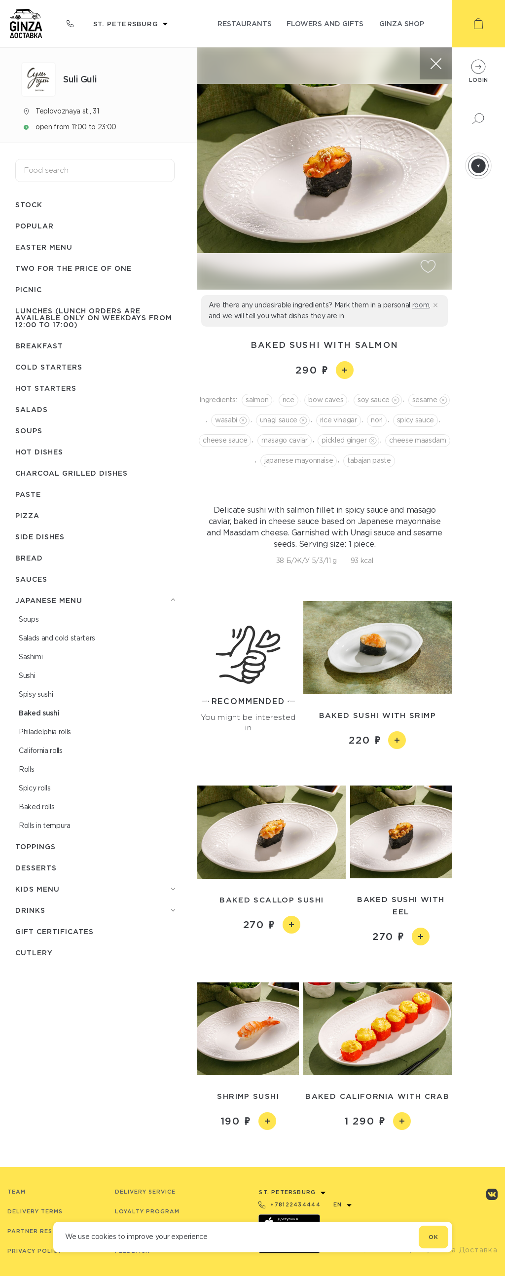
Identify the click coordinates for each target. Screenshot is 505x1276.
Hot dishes (39, 451)
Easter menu (43, 247)
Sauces (31, 579)
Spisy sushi (36, 694)
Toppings (35, 846)
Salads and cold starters (57, 638)
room (421, 305)
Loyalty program (147, 1211)
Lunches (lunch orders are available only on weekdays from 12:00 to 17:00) (93, 317)
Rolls (26, 769)
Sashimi (31, 657)
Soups (28, 430)
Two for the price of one (73, 268)
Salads (31, 409)
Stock (28, 204)
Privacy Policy (34, 1251)
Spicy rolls (34, 788)
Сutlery (34, 952)
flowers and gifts (325, 23)
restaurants (244, 23)
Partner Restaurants (47, 1231)
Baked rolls (36, 807)
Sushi (27, 675)
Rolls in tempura (45, 825)
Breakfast (39, 345)
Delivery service (145, 1192)
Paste (28, 494)
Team (16, 1192)
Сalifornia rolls (41, 750)
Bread (29, 558)
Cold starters (48, 367)
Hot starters (45, 388)
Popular (34, 225)
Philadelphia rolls (45, 732)
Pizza (27, 515)
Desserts (36, 867)
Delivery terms (35, 1211)
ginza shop (401, 23)
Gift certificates (54, 931)
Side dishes (40, 536)
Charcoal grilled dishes (71, 473)
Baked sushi (39, 712)
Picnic (28, 289)
